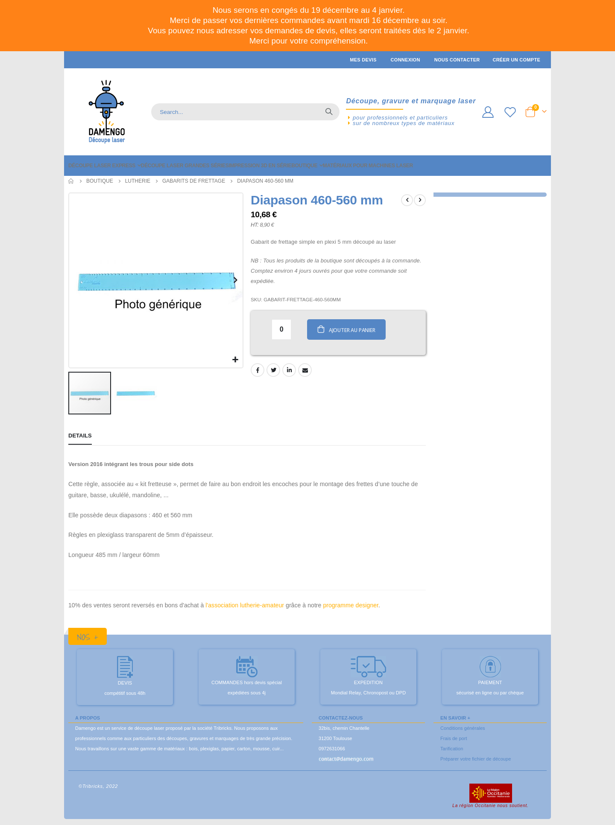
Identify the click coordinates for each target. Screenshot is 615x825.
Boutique (99, 181)
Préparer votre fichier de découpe (475, 757)
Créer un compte (516, 59)
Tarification (451, 747)
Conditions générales (462, 726)
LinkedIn (289, 370)
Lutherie (137, 181)
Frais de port (453, 737)
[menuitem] (104, 165)
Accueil (71, 181)
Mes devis (363, 59)
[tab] (80, 435)
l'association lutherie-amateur (244, 604)
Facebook (257, 370)
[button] (234, 358)
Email (304, 370)
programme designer (350, 604)
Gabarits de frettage (193, 181)
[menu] (307, 165)
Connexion (405, 59)
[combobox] (245, 111)
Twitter (273, 370)
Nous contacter (457, 59)
